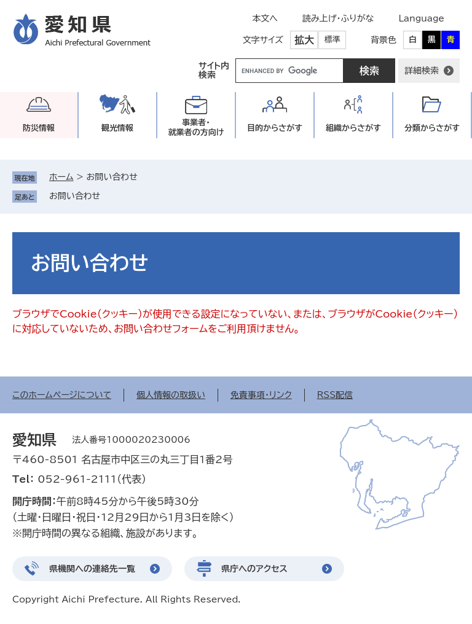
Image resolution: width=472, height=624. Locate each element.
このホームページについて (61, 395)
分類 (432, 128)
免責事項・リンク (261, 395)
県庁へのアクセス (254, 568)
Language (421, 18)
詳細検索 (421, 70)
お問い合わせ (74, 196)
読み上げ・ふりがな (338, 18)
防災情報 (39, 128)
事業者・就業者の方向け (196, 127)
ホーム (61, 177)
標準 (332, 40)
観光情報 (117, 128)
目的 (274, 128)
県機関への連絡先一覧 (92, 568)
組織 (353, 128)
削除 (108, 195)
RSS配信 (335, 395)
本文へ (265, 18)
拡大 (304, 40)
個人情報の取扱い (170, 395)
